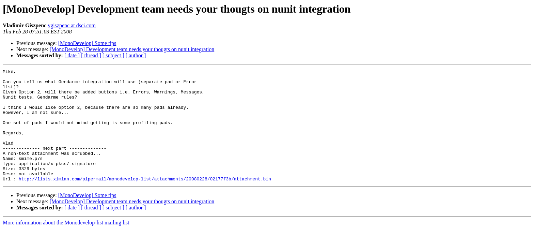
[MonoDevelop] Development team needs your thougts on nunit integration (132, 49)
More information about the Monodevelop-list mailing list (66, 245)
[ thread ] (91, 55)
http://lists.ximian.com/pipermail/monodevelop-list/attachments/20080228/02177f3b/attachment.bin (145, 201)
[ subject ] (113, 55)
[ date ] (72, 55)
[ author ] (136, 55)
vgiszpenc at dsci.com (72, 25)
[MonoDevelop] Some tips (87, 43)
